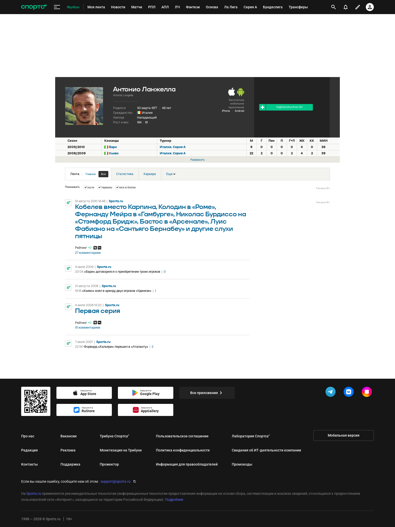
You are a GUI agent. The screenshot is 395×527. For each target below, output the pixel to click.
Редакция (29, 450)
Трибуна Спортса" (114, 436)
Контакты (29, 464)
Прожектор (109, 464)
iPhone (226, 111)
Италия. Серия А (173, 147)
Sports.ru (116, 201)
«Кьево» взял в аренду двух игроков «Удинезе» (116, 291)
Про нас (27, 436)
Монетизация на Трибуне (121, 450)
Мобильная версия (343, 435)
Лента (89, 174)
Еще (170, 174)
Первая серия (97, 311)
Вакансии (68, 436)
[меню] (57, 7)
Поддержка (70, 464)
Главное (90, 174)
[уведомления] (346, 7)
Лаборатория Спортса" (251, 436)
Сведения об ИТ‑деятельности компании (266, 450)
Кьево (114, 153)
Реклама (68, 450)
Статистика (124, 174)
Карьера (150, 174)
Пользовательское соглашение (182, 436)
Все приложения (207, 393)
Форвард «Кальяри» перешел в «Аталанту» (116, 346)
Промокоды (242, 464)
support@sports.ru (115, 481)
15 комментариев (87, 327)
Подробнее (174, 500)
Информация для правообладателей (187, 464)
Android (239, 111)
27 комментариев (88, 252)
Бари (113, 147)
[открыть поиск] (333, 7)
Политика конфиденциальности (183, 450)
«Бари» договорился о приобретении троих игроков (122, 271)
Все (103, 174)
